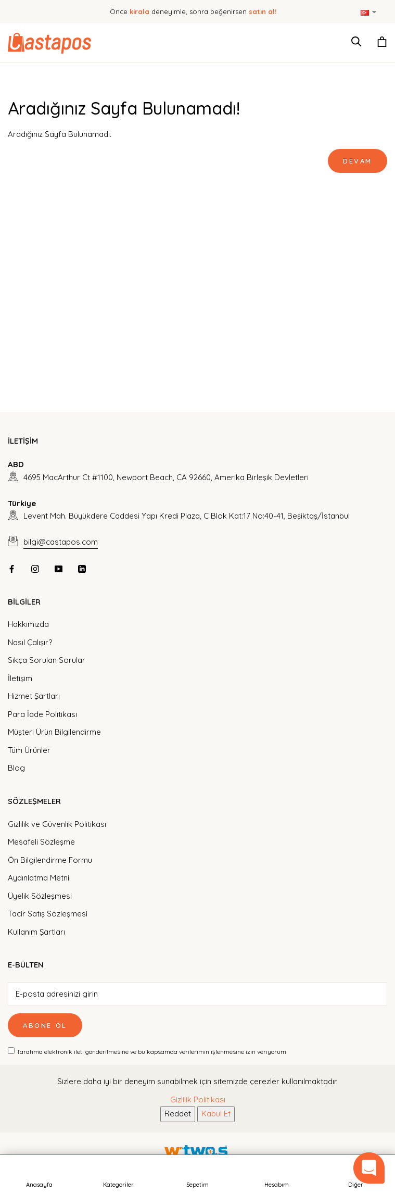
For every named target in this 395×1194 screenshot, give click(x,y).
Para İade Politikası (42, 714)
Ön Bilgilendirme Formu (50, 860)
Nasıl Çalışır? (30, 642)
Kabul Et (216, 1113)
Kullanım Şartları (36, 932)
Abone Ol (45, 1025)
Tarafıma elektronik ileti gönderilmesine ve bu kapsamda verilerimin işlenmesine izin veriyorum (151, 1051)
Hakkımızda (28, 624)
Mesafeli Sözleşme (41, 842)
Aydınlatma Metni (38, 878)
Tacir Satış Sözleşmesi (47, 914)
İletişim (20, 678)
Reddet (177, 1113)
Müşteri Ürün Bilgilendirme (54, 732)
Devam (357, 161)
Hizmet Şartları (34, 696)
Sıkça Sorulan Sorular (46, 660)
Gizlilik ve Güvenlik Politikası (57, 824)
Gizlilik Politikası (197, 1099)
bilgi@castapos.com (60, 542)
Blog (16, 768)
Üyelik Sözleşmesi (40, 896)
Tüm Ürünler (29, 750)
